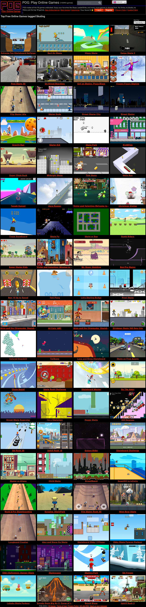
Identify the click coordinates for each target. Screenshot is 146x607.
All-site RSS (84, 606)
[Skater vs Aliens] (18, 466)
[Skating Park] (91, 558)
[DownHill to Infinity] (128, 466)
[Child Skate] (55, 466)
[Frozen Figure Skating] (128, 69)
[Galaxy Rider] (91, 435)
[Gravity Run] (18, 130)
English (117, 2)
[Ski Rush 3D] (18, 435)
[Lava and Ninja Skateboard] (91, 344)
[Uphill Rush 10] (55, 435)
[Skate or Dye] (91, 221)
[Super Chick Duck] (18, 160)
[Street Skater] (128, 99)
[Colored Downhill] (18, 344)
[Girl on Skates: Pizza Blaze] (91, 69)
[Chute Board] (18, 374)
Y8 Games (52, 606)
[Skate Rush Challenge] (55, 374)
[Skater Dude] (55, 99)
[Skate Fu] (55, 221)
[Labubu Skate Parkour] (18, 588)
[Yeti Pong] (55, 282)
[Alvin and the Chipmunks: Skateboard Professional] (18, 313)
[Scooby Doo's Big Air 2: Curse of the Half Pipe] (55, 588)
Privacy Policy (121, 10)
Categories (75, 10)
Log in (99, 10)
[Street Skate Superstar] (18, 405)
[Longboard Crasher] (18, 527)
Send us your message (98, 606)
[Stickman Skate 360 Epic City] (128, 313)
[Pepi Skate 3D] (18, 69)
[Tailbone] (55, 344)
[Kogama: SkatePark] (55, 496)
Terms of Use (62, 606)
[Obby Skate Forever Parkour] (128, 527)
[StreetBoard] (91, 466)
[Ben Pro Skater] (128, 252)
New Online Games (52, 10)
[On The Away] (128, 374)
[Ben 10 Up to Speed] (18, 282)
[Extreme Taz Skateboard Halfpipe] (18, 38)
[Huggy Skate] (91, 405)
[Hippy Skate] (91, 38)
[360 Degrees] (128, 405)
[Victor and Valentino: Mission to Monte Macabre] (55, 252)
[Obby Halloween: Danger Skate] (18, 558)
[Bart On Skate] (55, 38)
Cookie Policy (133, 10)
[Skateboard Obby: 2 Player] (91, 527)
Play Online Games (11, 11)
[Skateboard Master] (91, 374)
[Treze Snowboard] (18, 221)
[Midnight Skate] (55, 160)
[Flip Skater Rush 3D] (91, 496)
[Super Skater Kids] (18, 252)
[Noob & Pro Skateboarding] (18, 496)
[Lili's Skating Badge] (91, 282)
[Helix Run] (128, 160)
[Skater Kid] (55, 130)
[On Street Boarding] (55, 69)
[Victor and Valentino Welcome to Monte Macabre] (91, 191)
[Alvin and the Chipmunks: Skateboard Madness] (91, 313)
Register (109, 10)
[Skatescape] (55, 558)
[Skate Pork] (91, 130)
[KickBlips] (128, 130)
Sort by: (136, 20)
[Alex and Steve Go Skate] (55, 527)
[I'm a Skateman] (55, 405)
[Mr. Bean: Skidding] (91, 252)
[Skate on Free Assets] (128, 344)
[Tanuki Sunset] (18, 191)
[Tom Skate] (91, 160)
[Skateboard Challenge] (128, 435)
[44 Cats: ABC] (55, 313)
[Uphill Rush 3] (128, 588)
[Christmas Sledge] (128, 191)
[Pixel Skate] (128, 282)
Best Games (65, 10)
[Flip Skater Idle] (18, 99)
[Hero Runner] (55, 191)
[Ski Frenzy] (128, 558)
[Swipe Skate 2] (128, 38)
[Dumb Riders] (128, 221)
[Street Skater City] (91, 99)
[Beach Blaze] (91, 588)
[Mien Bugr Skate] (128, 496)
